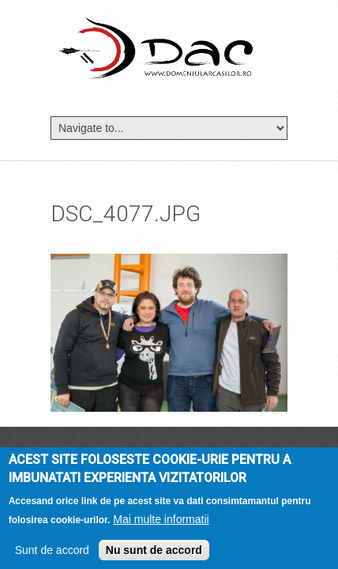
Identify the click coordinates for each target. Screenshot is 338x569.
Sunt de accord (52, 554)
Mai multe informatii (160, 524)
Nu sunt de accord (154, 554)
